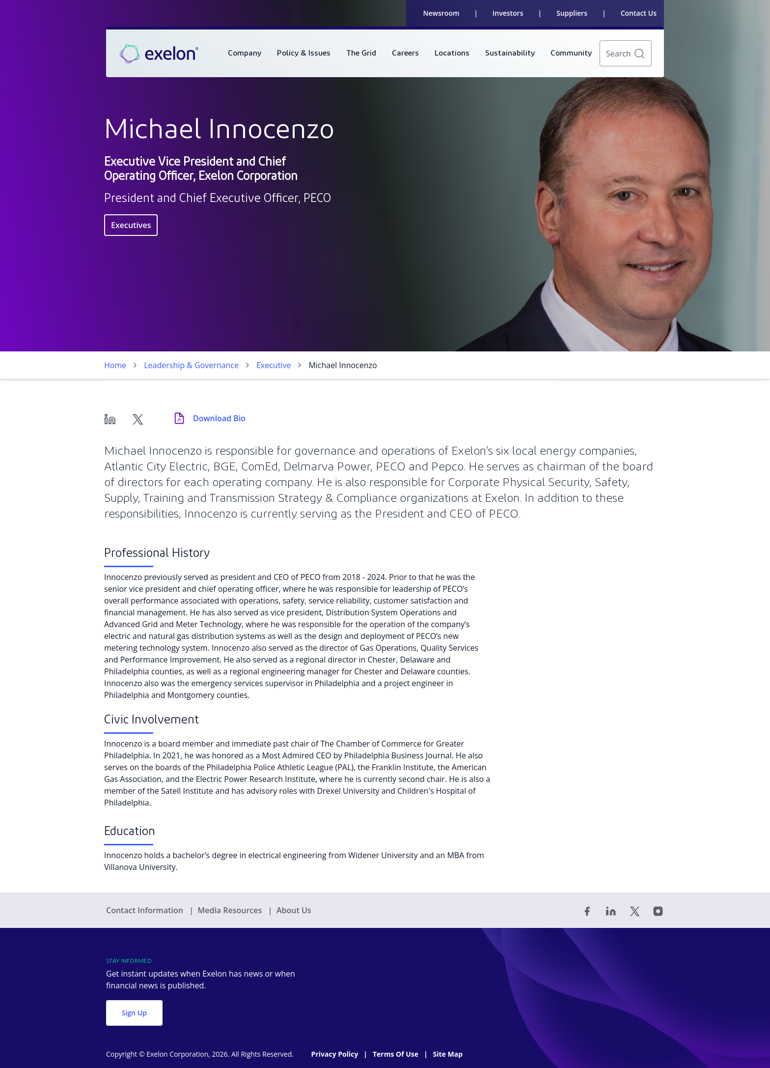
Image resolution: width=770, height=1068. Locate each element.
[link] (159, 53)
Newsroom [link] (441, 13)
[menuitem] (244, 53)
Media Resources (230, 910)
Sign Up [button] (134, 1012)
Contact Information (145, 910)
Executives (131, 225)
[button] (639, 53)
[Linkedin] (110, 418)
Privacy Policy (335, 1054)
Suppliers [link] (571, 13)
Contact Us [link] (639, 13)
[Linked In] (611, 910)
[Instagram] (658, 910)
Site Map (448, 1054)
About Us (293, 910)
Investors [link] (508, 13)
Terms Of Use (396, 1054)
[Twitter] (137, 418)
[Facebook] (587, 910)
